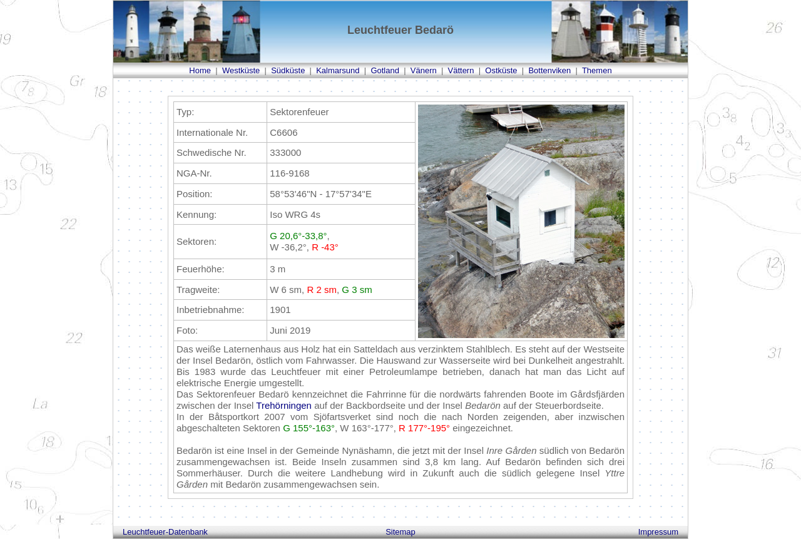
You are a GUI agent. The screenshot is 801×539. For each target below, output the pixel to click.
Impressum (658, 531)
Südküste (288, 70)
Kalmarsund (337, 70)
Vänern (424, 70)
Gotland (384, 70)
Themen (597, 70)
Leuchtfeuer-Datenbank (165, 531)
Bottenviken (549, 70)
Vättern (461, 70)
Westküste (241, 70)
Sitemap (400, 531)
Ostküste (501, 70)
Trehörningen (284, 405)
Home (200, 70)
